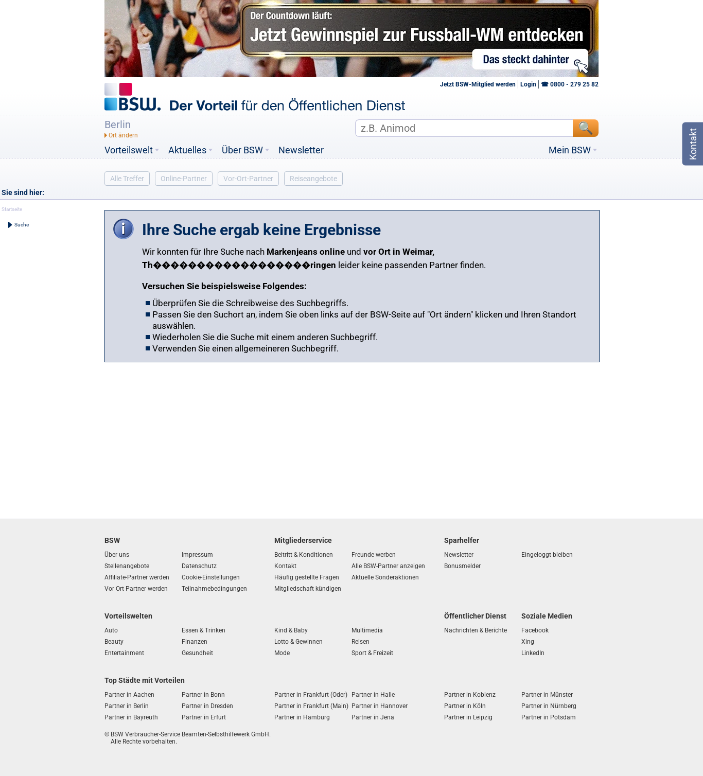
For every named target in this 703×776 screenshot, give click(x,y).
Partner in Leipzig (468, 717)
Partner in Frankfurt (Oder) (310, 694)
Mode (282, 653)
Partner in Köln (465, 706)
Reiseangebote (313, 178)
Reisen (360, 641)
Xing (527, 641)
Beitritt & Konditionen (303, 554)
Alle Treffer (127, 178)
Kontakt (285, 566)
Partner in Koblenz (470, 694)
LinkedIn (532, 653)
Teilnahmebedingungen (214, 588)
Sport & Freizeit (372, 653)
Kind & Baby (291, 630)
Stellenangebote (126, 566)
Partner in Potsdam (548, 717)
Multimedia (367, 630)
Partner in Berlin (126, 706)
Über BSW (242, 150)
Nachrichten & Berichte (475, 630)
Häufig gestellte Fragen (306, 577)
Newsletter (301, 150)
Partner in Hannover (379, 706)
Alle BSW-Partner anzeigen (388, 566)
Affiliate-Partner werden (136, 577)
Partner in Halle (373, 694)
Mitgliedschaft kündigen (307, 588)
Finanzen (194, 641)
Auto (111, 630)
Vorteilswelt (128, 150)
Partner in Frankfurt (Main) (311, 706)
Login (528, 84)
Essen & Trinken (203, 630)
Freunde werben (373, 554)
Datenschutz (199, 566)
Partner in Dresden (207, 706)
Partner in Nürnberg (548, 706)
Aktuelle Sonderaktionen (385, 577)
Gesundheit (197, 653)
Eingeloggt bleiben (547, 554)
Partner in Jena (372, 717)
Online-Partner (184, 178)
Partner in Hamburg (302, 717)
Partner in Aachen (129, 694)
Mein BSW (570, 150)
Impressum (197, 554)
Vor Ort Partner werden (136, 588)
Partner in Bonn (203, 694)
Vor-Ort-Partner (248, 178)
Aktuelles (187, 150)
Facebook (535, 630)
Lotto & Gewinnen (298, 641)
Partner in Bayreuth (131, 717)
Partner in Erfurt (204, 717)
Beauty (114, 641)
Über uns (116, 554)
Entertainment (124, 653)
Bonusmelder (462, 566)
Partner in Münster (547, 694)
